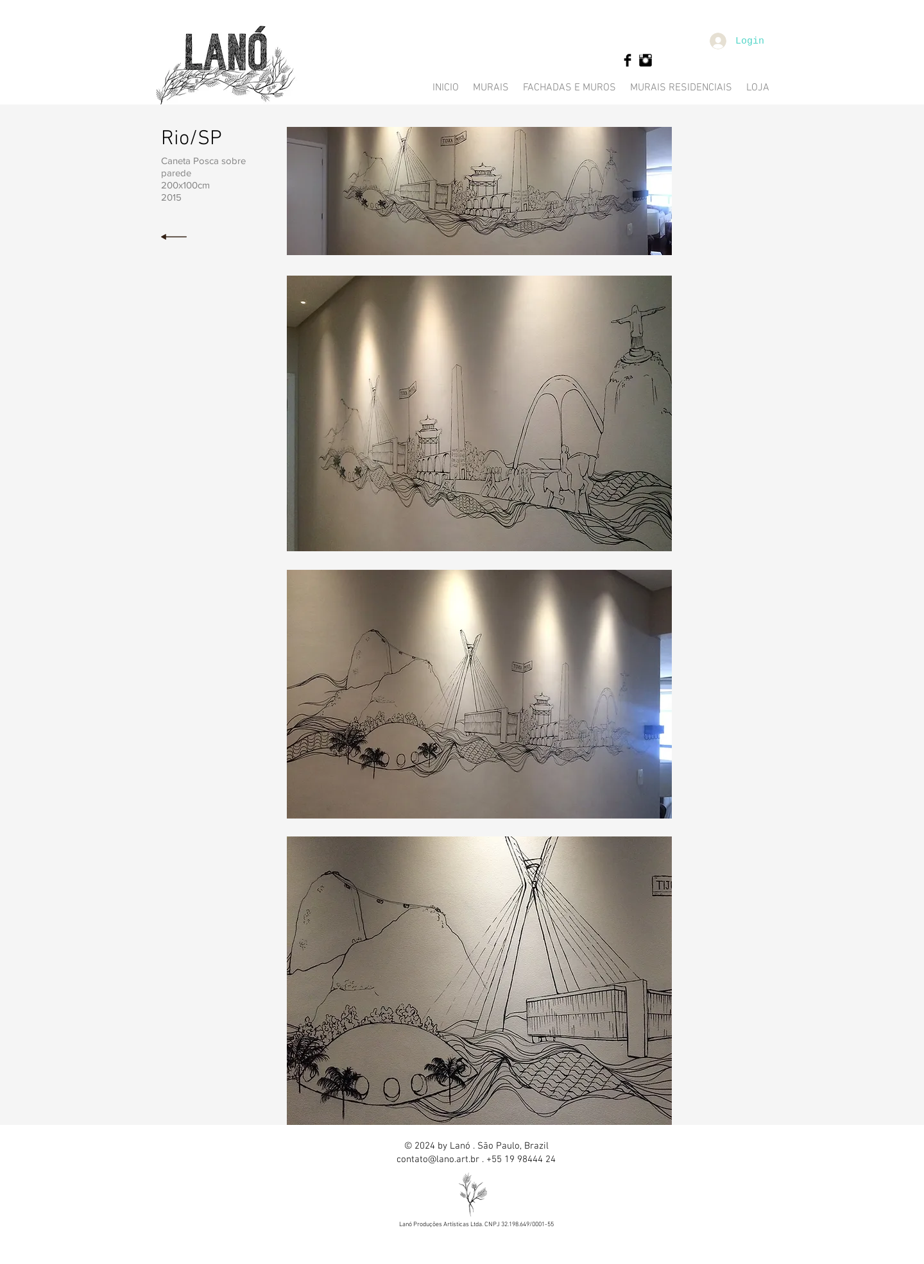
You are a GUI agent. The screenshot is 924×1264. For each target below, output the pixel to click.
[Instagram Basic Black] (645, 60)
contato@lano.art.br (438, 1159)
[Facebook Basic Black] (627, 60)
